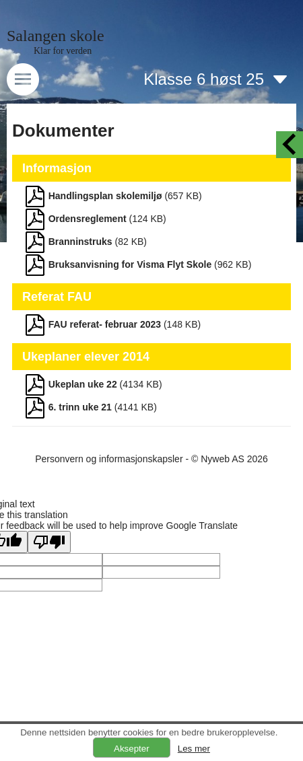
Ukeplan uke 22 (82, 384)
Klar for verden (63, 51)
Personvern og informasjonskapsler (108, 459)
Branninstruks (80, 241)
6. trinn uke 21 (80, 407)
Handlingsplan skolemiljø (105, 195)
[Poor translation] (49, 542)
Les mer (194, 749)
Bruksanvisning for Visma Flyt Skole (129, 264)
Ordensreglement (87, 218)
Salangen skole (55, 35)
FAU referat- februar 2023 (104, 324)
